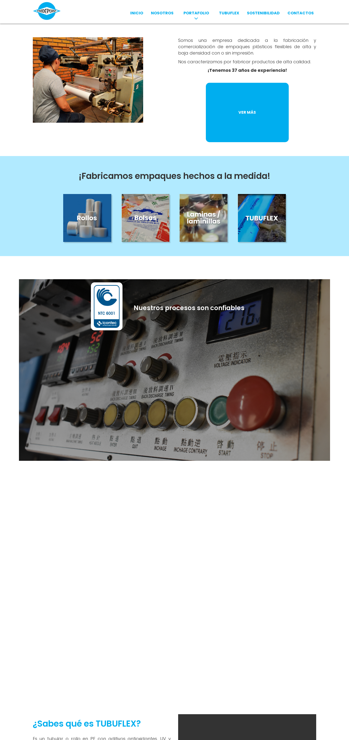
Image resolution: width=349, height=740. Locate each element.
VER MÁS (247, 112)
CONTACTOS (301, 13)
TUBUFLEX (229, 13)
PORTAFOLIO (196, 15)
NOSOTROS (162, 13)
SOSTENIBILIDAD (263, 13)
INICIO (136, 13)
